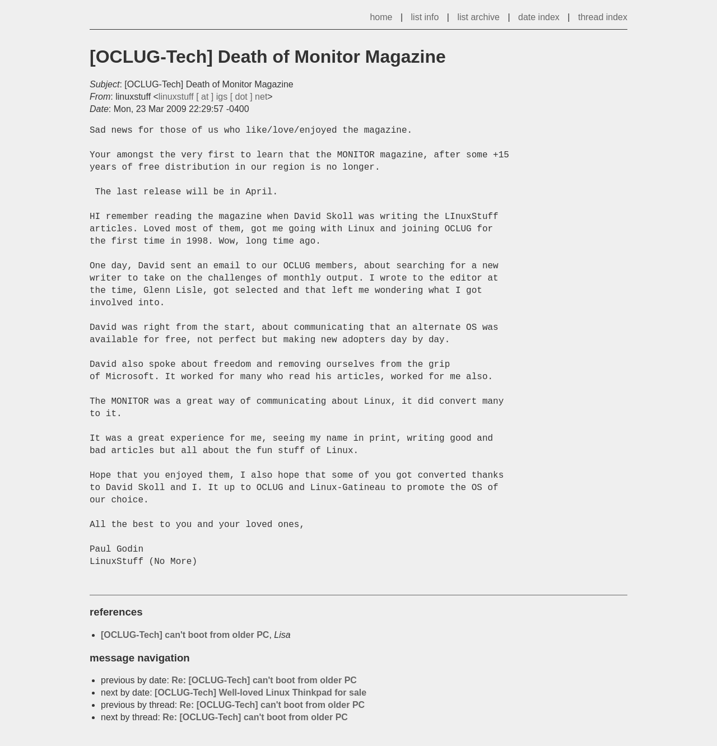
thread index (602, 17)
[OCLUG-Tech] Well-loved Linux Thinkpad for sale (260, 692)
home (381, 17)
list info (425, 17)
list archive (478, 17)
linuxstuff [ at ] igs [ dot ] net (213, 96)
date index (539, 17)
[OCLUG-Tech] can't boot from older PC (185, 635)
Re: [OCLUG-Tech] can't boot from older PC (264, 680)
